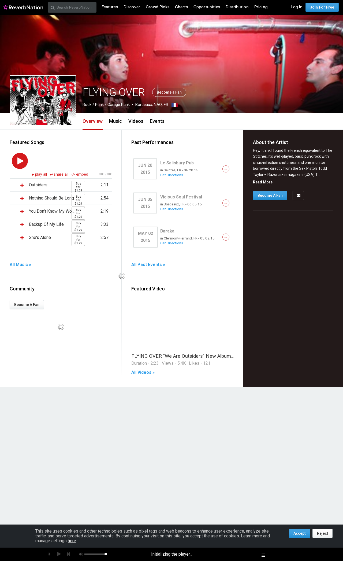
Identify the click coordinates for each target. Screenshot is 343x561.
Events (157, 121)
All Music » (20, 264)
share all (59, 174)
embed (80, 174)
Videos (135, 121)
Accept (299, 533)
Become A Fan (26, 304)
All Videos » (143, 372)
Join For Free (322, 7)
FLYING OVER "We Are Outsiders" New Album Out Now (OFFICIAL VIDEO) (212, 356)
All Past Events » (148, 264)
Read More (263, 182)
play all (41, 174)
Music (115, 121)
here (72, 540)
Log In (297, 7)
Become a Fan (169, 92)
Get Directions (171, 175)
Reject (322, 533)
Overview (93, 121)
